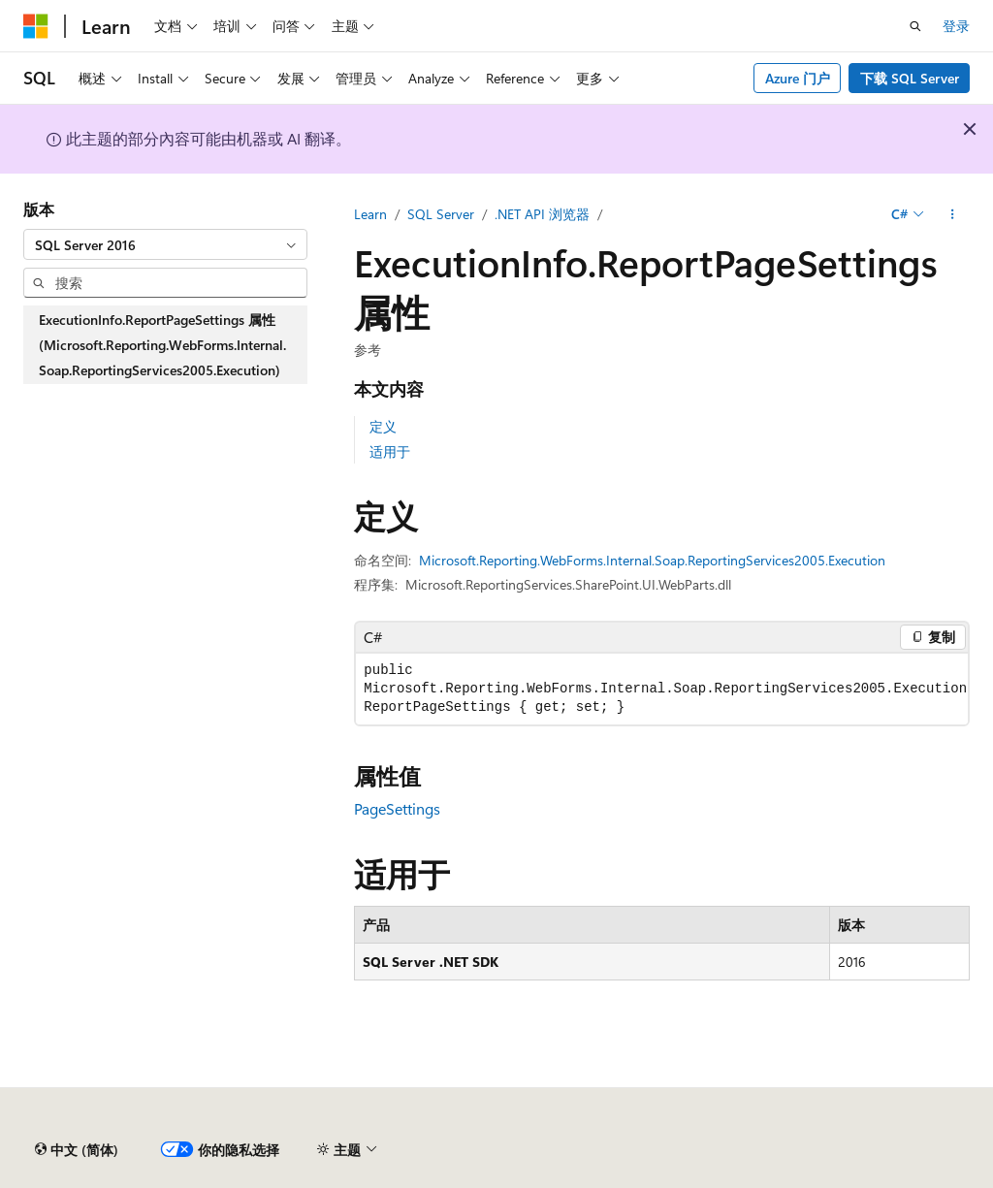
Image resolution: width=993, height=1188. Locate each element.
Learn (370, 214)
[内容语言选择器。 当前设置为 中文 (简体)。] (76, 1150)
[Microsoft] (35, 26)
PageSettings (397, 808)
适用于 (389, 451)
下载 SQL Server (909, 78)
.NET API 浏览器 (542, 214)
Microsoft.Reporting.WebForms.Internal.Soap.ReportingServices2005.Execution (652, 560)
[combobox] (165, 244)
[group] (662, 689)
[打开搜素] (915, 26)
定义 (383, 426)
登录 (956, 25)
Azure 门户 (797, 78)
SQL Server (440, 214)
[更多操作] (953, 214)
